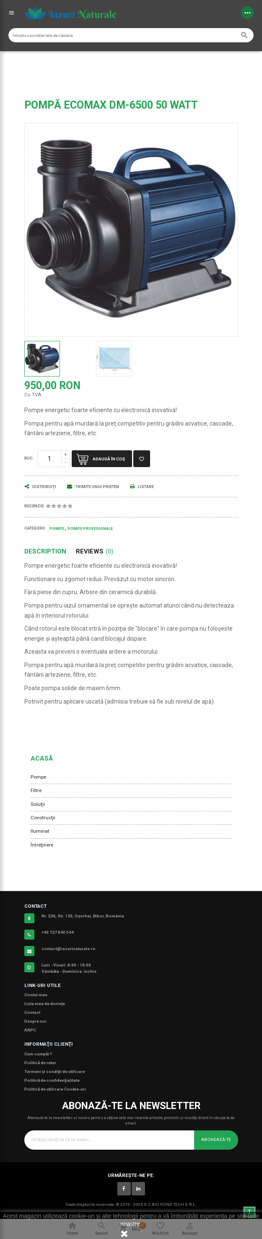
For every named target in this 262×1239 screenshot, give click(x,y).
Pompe (38, 777)
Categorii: (35, 528)
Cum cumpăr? (38, 1054)
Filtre (36, 790)
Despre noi (35, 1021)
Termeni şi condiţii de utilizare (54, 1071)
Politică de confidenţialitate (52, 1080)
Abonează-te (216, 1139)
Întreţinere (42, 845)
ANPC (30, 1030)
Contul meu (35, 994)
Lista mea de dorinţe (44, 1003)
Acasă (42, 758)
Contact (32, 1012)
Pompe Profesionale (90, 529)
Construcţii (43, 818)
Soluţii (38, 804)
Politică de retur (40, 1062)
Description (45, 551)
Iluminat (40, 831)
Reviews (94, 551)
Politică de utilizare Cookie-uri (55, 1089)
